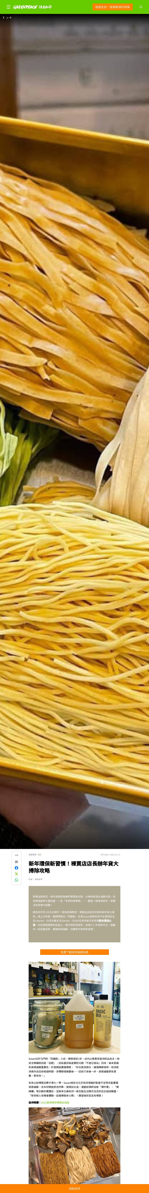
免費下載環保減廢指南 (74, 952)
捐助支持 (74, 1188)
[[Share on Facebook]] (16, 867)
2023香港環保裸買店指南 (55, 1102)
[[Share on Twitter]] (16, 873)
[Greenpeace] (32, 11)
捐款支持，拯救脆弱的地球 (112, 7)
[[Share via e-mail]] (16, 861)
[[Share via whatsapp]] (16, 880)
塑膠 (39, 854)
